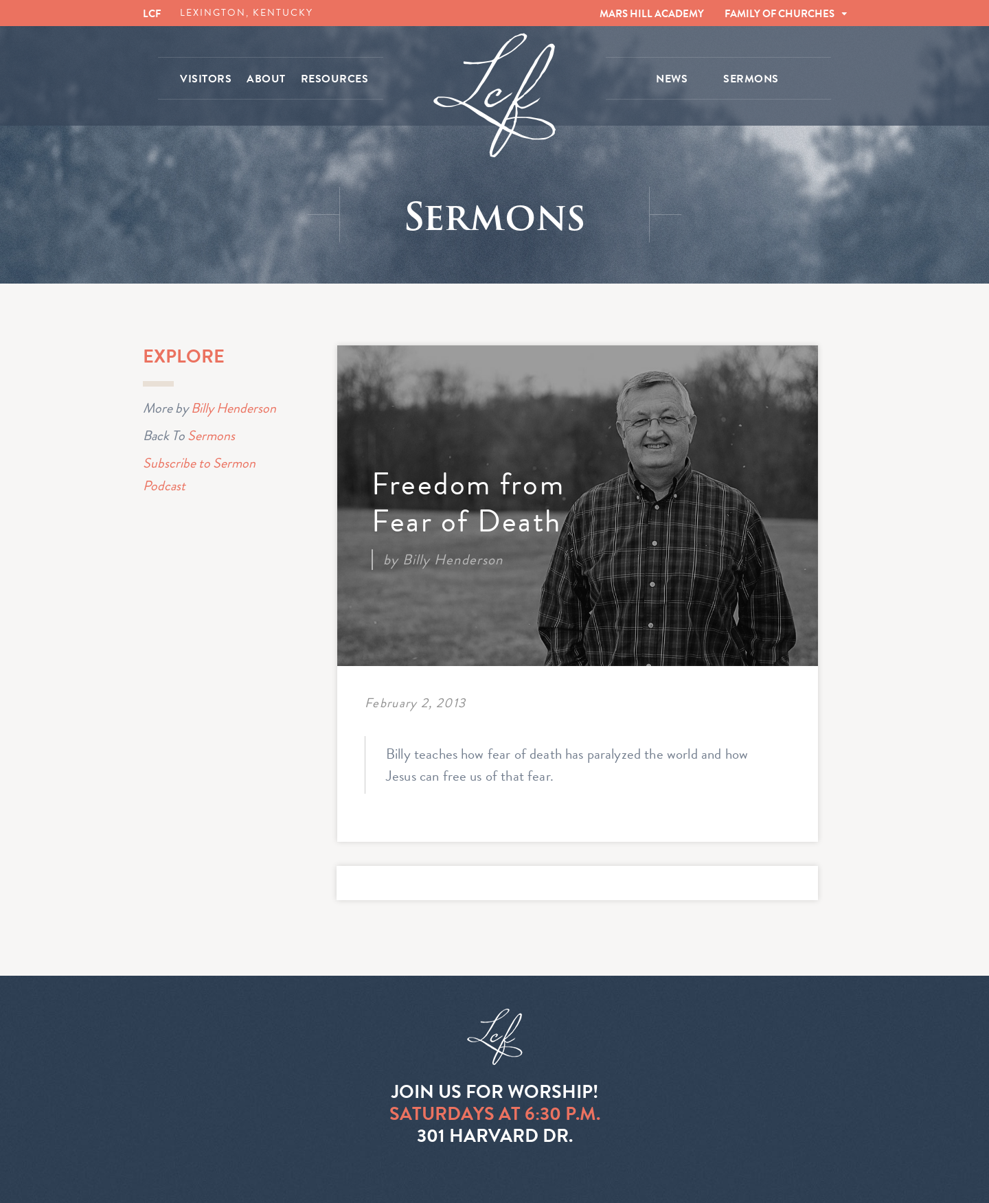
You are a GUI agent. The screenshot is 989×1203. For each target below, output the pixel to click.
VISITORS (205, 79)
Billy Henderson (233, 408)
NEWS (671, 79)
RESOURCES (335, 79)
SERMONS (751, 79)
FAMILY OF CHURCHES (779, 13)
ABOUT (266, 79)
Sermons (211, 435)
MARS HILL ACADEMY (652, 13)
